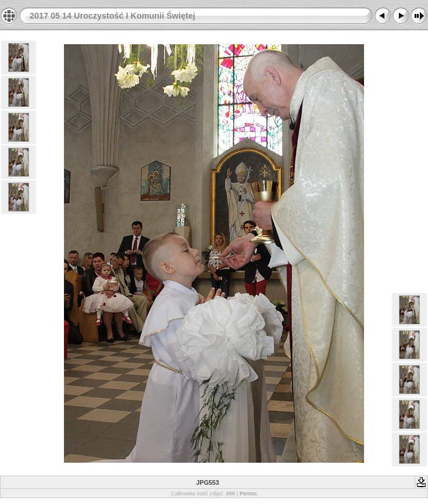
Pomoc (248, 493)
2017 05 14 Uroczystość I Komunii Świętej (112, 15)
